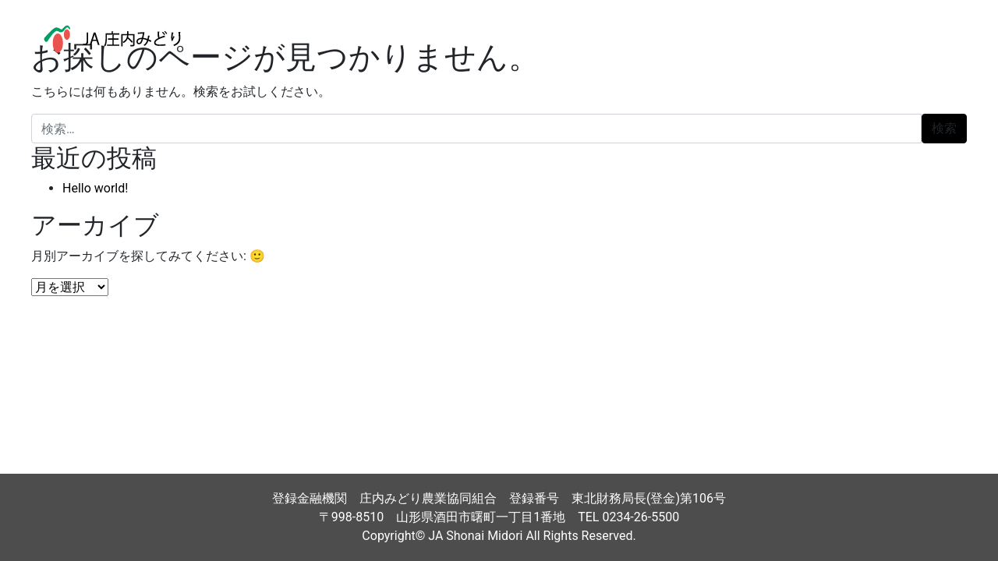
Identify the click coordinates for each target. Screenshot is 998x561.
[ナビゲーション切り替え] (950, 39)
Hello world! (95, 188)
